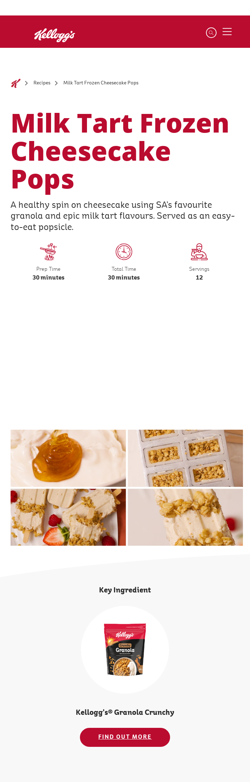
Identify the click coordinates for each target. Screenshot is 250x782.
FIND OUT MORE (125, 737)
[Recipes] (41, 83)
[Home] (15, 83)
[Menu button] (227, 31)
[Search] (211, 32)
